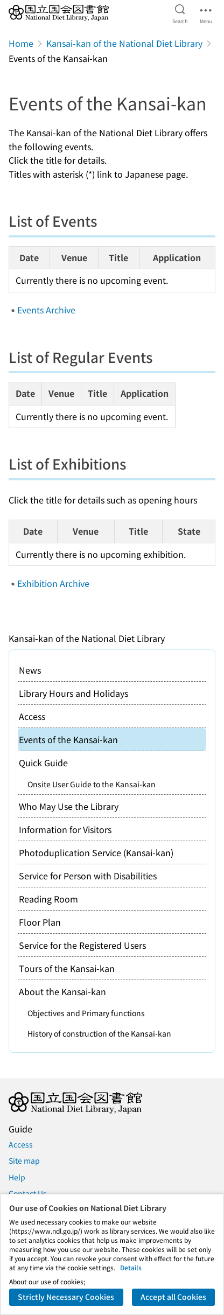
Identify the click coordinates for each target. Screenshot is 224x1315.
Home (21, 43)
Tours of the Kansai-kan (67, 968)
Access (32, 716)
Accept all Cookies (173, 1296)
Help (17, 1177)
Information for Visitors (65, 829)
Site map (24, 1160)
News (30, 669)
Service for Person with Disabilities (88, 875)
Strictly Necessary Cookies (66, 1296)
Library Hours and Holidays (73, 693)
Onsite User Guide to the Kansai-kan (91, 784)
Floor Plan (40, 921)
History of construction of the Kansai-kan (99, 1033)
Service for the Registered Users (82, 945)
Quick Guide (43, 762)
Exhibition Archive (53, 583)
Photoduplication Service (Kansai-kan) (96, 852)
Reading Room (48, 898)
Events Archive (46, 309)
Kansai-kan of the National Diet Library (124, 43)
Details (131, 1267)
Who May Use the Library (68, 806)
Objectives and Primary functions (86, 1013)
